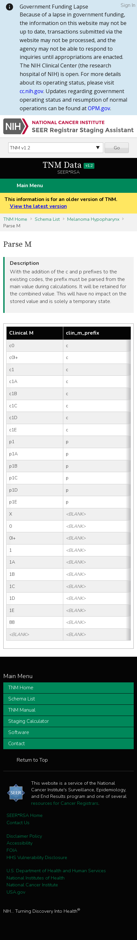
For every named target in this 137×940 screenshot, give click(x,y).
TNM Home (15, 219)
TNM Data (69, 165)
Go (117, 147)
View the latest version (38, 206)
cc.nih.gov (31, 91)
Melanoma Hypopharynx (93, 219)
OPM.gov (99, 108)
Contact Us (18, 822)
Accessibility (19, 843)
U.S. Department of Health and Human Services (56, 870)
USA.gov (16, 892)
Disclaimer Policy (24, 836)
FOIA (12, 850)
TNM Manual (21, 710)
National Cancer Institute (32, 884)
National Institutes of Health (36, 878)
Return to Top (32, 760)
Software (18, 732)
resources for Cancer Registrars (64, 803)
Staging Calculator (28, 721)
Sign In (128, 5)
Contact (16, 743)
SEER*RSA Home (25, 815)
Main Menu (30, 185)
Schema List (47, 219)
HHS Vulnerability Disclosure (37, 857)
